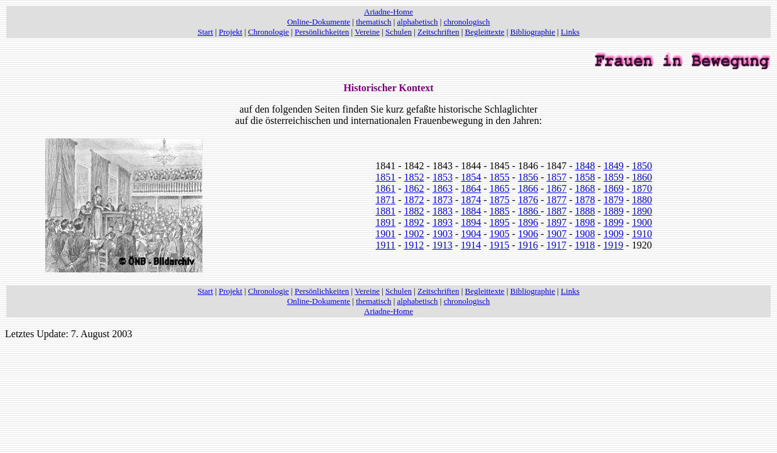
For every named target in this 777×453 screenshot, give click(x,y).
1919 (613, 245)
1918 (585, 245)
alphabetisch (417, 21)
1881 (385, 211)
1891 (385, 222)
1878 (585, 199)
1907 (556, 233)
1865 (500, 188)
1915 (499, 245)
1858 (585, 177)
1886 (529, 211)
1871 (385, 199)
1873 (443, 199)
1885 (500, 211)
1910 (642, 233)
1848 (585, 165)
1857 (556, 177)
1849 (613, 165)
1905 (500, 233)
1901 (385, 233)
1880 (642, 199)
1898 (585, 222)
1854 (471, 177)
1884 (471, 211)
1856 (528, 177)
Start (205, 31)
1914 (471, 245)
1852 (414, 177)
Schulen (398, 31)
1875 (500, 199)
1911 (385, 245)
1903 (443, 233)
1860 (642, 177)
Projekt (231, 31)
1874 (471, 199)
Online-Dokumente (318, 21)
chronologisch (467, 21)
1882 (414, 211)
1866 (528, 188)
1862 (414, 188)
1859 (613, 177)
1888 (585, 211)
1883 (443, 211)
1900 (642, 222)
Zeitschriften (438, 31)
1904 (471, 233)
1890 (642, 211)
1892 (414, 222)
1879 (613, 199)
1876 (528, 199)
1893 (443, 222)
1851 (385, 177)
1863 (443, 188)
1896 (528, 222)
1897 (556, 222)
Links (570, 31)
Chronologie (268, 31)
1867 (556, 188)
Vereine (367, 31)
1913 (443, 245)
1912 (414, 245)
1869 (613, 188)
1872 (414, 199)
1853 (443, 177)
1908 (585, 233)
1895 (500, 222)
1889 (613, 211)
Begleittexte (485, 31)
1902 (414, 233)
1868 (585, 188)
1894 (471, 222)
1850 (642, 165)
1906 (528, 233)
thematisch (373, 21)
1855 (500, 177)
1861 (385, 188)
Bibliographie (533, 31)
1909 (613, 233)
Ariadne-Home (388, 11)
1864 (471, 188)
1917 (556, 245)
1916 (528, 245)
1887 (556, 211)
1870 (642, 188)
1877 (556, 199)
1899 (613, 222)
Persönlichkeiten (322, 31)
